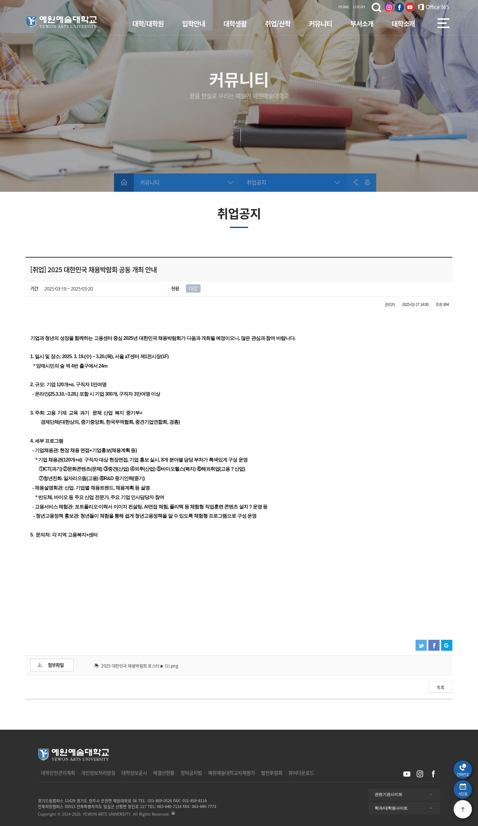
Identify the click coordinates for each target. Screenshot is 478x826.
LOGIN (359, 7)
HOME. (344, 7)
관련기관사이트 (388, 794)
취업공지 (256, 182)
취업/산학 (278, 23)
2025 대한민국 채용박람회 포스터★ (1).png (139, 666)
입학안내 (193, 23)
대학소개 (403, 23)
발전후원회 (271, 772)
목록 (440, 687)
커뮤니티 (320, 23)
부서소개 (361, 23)
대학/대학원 (148, 23)
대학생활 (235, 23)
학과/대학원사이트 (391, 808)
